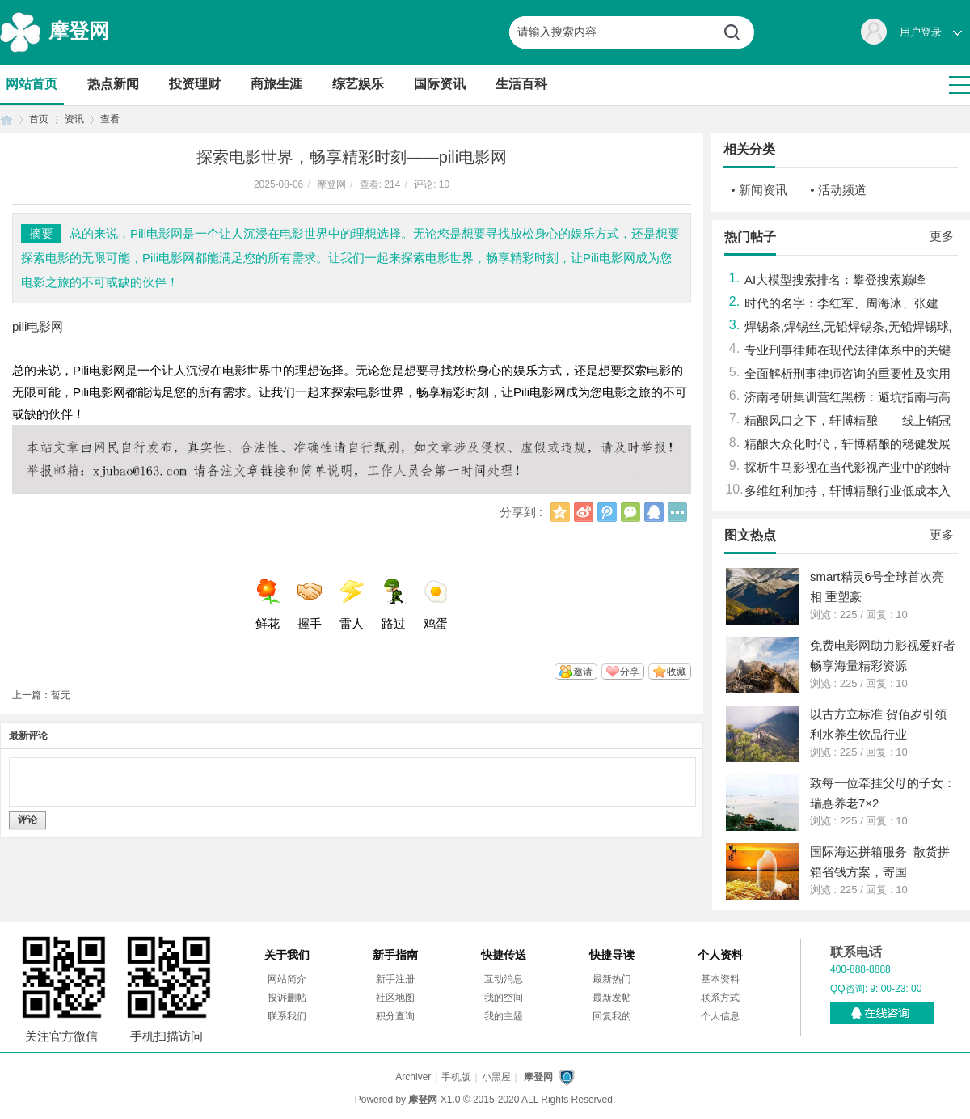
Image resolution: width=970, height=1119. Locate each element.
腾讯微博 (607, 512)
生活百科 (521, 84)
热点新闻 (113, 84)
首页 (6, 119)
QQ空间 (560, 512)
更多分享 (677, 512)
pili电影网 (37, 326)
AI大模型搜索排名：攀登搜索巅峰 (835, 279)
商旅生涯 (276, 84)
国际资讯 (440, 84)
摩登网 (78, 30)
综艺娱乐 (358, 84)
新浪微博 (583, 512)
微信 (630, 512)
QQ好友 (654, 512)
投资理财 (195, 84)
